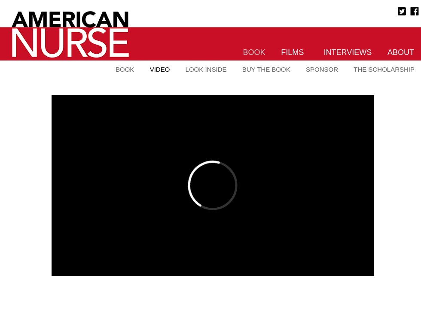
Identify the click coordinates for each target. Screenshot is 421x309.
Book (254, 52)
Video (160, 69)
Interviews (348, 52)
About (400, 52)
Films (292, 52)
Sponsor (322, 69)
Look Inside (206, 69)
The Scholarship (384, 69)
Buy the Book (266, 69)
